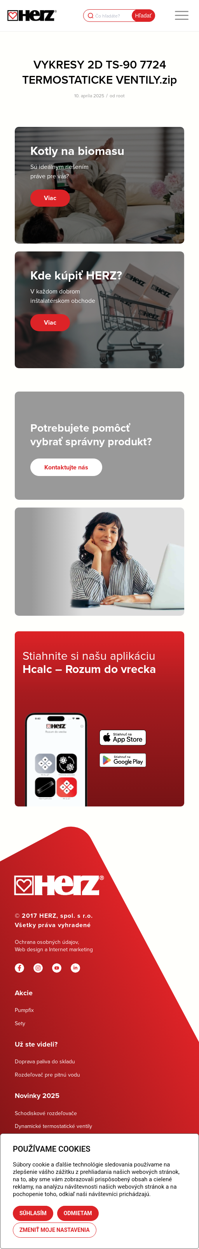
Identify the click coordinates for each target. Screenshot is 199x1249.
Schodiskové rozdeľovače (46, 1113)
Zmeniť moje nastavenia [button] (54, 1230)
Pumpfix (24, 1010)
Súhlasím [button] (33, 1213)
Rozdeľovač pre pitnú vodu (47, 1075)
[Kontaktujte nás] (66, 467)
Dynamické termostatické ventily (53, 1126)
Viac (50, 197)
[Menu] (181, 15)
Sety (20, 1023)
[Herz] (32, 15)
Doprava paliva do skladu (45, 1061)
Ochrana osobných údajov (46, 942)
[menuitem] (181, 15)
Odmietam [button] (78, 1213)
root (120, 95)
